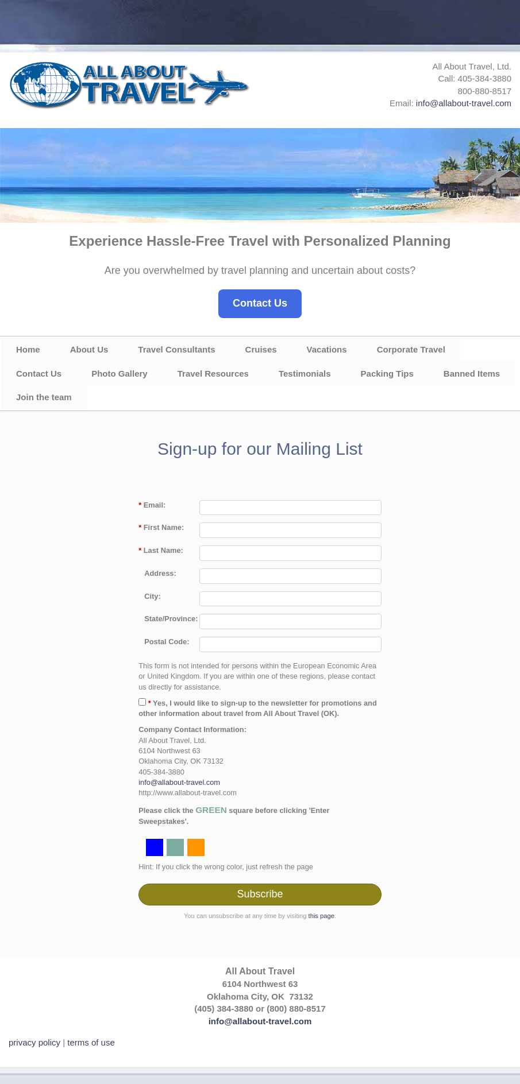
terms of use (91, 1042)
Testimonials (305, 373)
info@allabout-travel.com (463, 103)
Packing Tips (387, 373)
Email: (151, 505)
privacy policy (34, 1042)
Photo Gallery (119, 373)
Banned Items (472, 373)
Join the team (44, 397)
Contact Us (260, 303)
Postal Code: (166, 641)
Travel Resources (213, 373)
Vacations (327, 349)
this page (321, 915)
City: (152, 596)
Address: (160, 573)
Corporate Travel (411, 349)
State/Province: (171, 618)
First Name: (161, 527)
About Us (89, 349)
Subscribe (260, 894)
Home (28, 349)
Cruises (261, 349)
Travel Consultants (176, 349)
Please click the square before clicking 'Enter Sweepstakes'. (233, 815)
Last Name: (160, 550)
